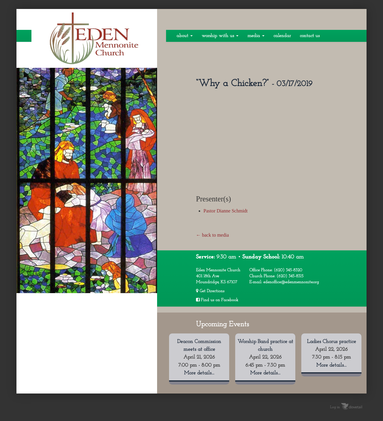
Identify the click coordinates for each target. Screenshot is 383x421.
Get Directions (210, 291)
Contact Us (310, 35)
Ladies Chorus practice (331, 341)
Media (256, 35)
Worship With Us (220, 35)
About (185, 35)
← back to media (212, 235)
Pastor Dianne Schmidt (225, 210)
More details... (199, 373)
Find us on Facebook (217, 300)
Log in (335, 407)
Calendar (282, 35)
